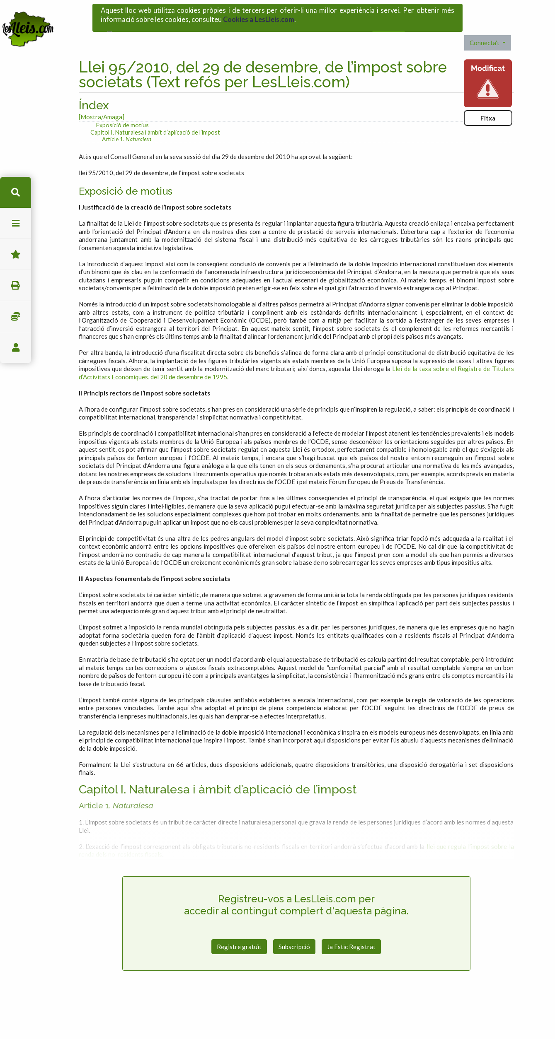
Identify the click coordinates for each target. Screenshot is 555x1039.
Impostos (15, 316)
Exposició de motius (122, 102)
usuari (15, 347)
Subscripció (294, 924)
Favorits (15, 254)
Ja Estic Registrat (351, 924)
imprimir (15, 285)
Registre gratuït (239, 924)
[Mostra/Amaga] (101, 95)
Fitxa (487, 96)
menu (15, 223)
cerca (15, 192)
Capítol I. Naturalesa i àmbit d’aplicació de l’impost (155, 110)
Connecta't (485, 21)
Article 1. (126, 117)
